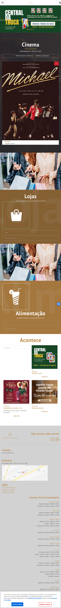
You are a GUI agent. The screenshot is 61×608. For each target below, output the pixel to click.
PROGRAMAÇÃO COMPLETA (22, 56)
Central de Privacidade (8, 490)
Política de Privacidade (8, 488)
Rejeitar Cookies (45, 604)
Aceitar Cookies (17, 604)
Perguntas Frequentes (8, 492)
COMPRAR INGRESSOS (42, 56)
